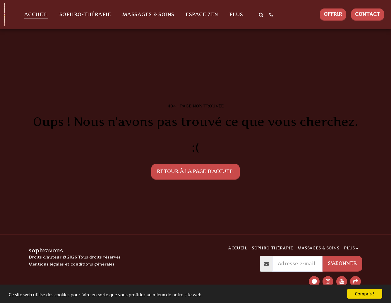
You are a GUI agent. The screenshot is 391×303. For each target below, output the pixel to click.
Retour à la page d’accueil (195, 171)
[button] (261, 14)
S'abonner (342, 263)
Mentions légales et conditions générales (71, 264)
